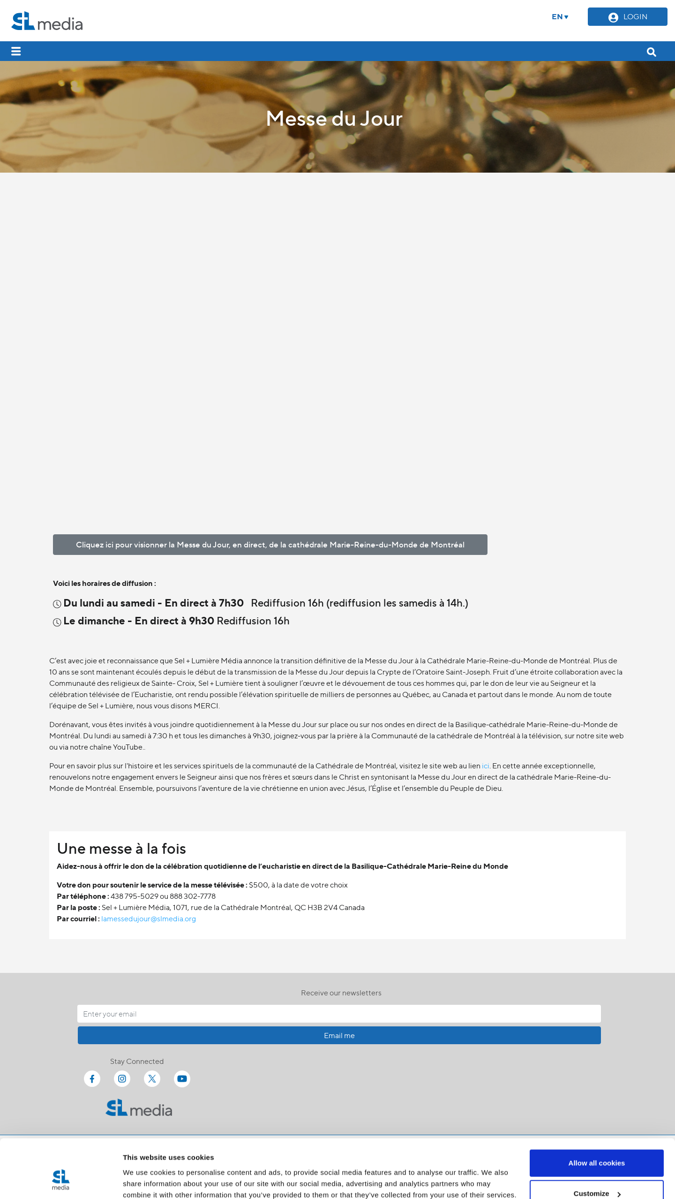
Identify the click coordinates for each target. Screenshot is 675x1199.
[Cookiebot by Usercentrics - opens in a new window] (61, 1181)
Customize (597, 1143)
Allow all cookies (597, 1112)
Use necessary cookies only (597, 1174)
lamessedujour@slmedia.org (148, 918)
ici (485, 765)
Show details (144, 1170)
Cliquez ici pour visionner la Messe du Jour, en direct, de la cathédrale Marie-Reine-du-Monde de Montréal (270, 544)
